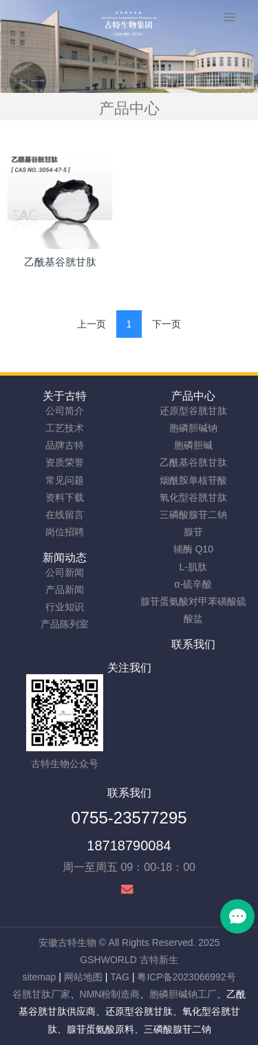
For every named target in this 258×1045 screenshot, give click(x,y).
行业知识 (64, 606)
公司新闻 (64, 572)
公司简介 (64, 410)
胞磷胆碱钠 (193, 427)
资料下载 (64, 497)
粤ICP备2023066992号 (186, 976)
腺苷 (193, 531)
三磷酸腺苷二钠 (193, 514)
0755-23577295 (128, 817)
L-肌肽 (193, 566)
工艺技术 (64, 427)
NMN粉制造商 (110, 994)
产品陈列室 (65, 623)
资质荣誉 (64, 462)
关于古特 (65, 396)
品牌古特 (64, 445)
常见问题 (64, 480)
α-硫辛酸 (193, 584)
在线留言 (64, 514)
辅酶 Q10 (193, 548)
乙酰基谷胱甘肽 (193, 462)
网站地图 (83, 976)
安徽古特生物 (67, 942)
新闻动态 (65, 557)
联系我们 (193, 644)
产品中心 (193, 396)
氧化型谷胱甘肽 (193, 497)
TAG (119, 976)
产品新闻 (64, 589)
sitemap (39, 976)
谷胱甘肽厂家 (41, 994)
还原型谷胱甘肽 (193, 410)
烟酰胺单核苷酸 (193, 480)
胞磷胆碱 (193, 445)
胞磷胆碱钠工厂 (183, 994)
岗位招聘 (64, 531)
